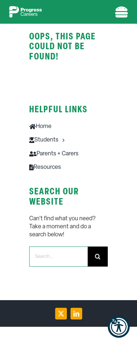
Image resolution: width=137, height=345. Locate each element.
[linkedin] (76, 313)
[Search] (98, 257)
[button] (119, 327)
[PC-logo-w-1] (25, 9)
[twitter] (61, 313)
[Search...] (58, 257)
